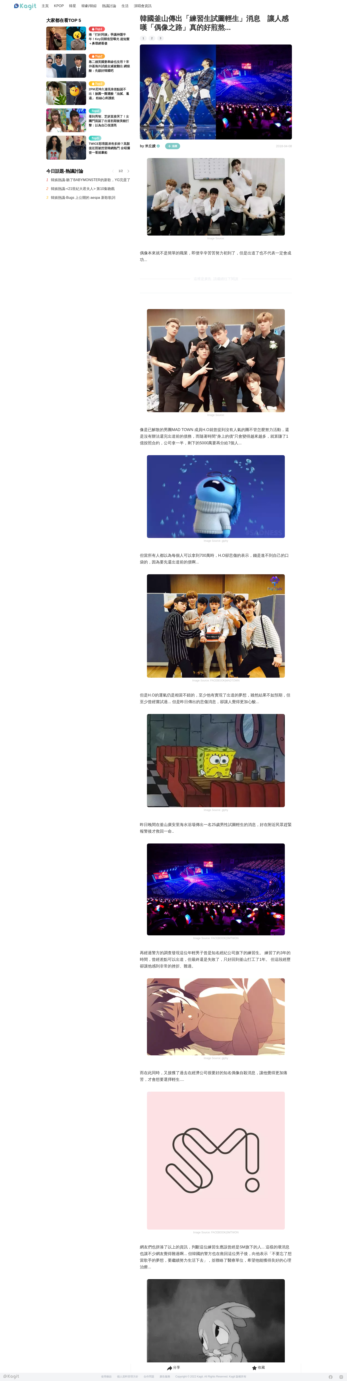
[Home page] (25, 7)
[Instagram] (341, 1377)
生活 (125, 6)
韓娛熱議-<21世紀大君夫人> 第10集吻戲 (83, 189)
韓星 (72, 6)
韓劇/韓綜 (88, 6)
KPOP (59, 6)
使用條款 (106, 1376)
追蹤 (172, 146)
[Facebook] (330, 1377)
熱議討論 (109, 6)
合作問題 (149, 1376)
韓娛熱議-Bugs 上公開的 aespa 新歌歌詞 (83, 197)
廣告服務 (165, 1376)
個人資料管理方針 (127, 1376)
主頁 (45, 6)
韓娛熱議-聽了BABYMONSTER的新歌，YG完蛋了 (90, 180)
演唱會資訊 (143, 6)
